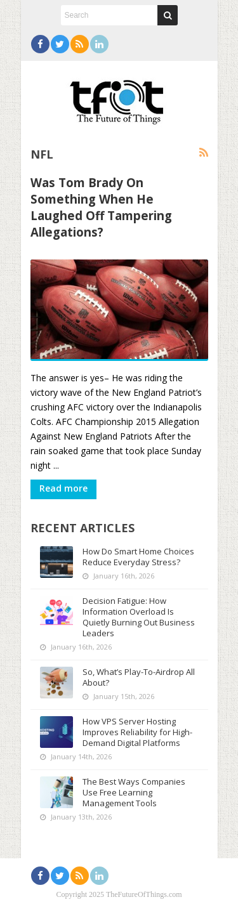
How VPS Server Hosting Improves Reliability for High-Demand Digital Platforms (137, 732)
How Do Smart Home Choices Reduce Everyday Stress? (138, 557)
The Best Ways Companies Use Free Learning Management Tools (134, 792)
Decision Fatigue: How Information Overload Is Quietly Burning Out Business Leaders (139, 617)
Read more (63, 488)
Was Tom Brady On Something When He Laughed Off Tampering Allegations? (101, 207)
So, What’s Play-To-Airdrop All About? (139, 677)
